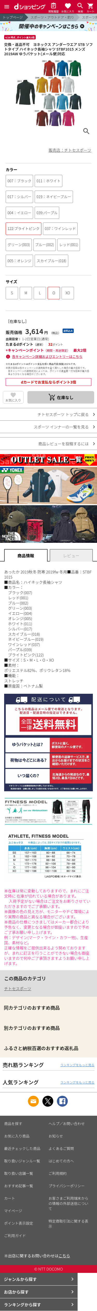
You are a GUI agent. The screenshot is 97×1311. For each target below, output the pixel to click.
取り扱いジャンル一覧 (22, 1160)
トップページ (13, 17)
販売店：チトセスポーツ (70, 150)
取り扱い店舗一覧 (18, 1173)
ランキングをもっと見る (77, 1065)
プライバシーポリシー (67, 1185)
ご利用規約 (58, 1173)
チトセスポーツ (17, 988)
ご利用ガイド (15, 1235)
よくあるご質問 (61, 1148)
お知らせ (56, 1136)
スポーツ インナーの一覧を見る (61, 427)
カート (9, 1198)
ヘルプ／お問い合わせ (67, 1123)
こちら (64, 1255)
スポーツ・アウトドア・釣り (52, 17)
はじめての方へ (61, 1160)
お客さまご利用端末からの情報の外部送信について (68, 1203)
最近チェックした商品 (22, 1148)
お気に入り (13, 400)
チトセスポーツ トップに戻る (63, 414)
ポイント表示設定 (18, 1223)
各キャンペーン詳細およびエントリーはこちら (47, 356)
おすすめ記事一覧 (18, 1185)
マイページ (13, 1210)
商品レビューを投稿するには (63, 444)
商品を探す (13, 1123)
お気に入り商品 (16, 1136)
